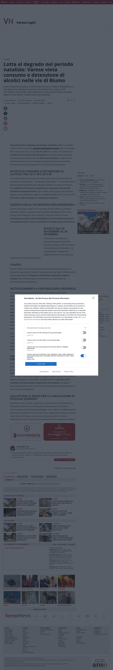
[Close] (94, 298)
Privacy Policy (68, 371)
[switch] (83, 332)
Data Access (56, 371)
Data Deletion (44, 371)
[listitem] (56, 328)
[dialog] (56, 335)
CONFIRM (41, 364)
